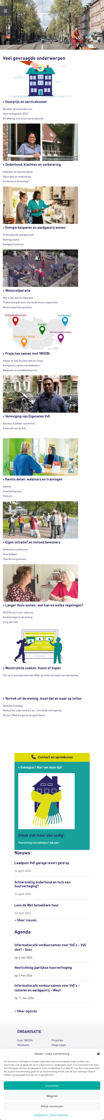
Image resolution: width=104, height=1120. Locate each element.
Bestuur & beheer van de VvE (19, 423)
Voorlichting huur (12, 491)
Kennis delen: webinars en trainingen (33, 479)
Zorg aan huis (10, 621)
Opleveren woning (13, 705)
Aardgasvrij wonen (13, 244)
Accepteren (52, 1085)
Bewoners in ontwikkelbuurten (20, 370)
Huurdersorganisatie (14, 558)
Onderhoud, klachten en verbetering (33, 164)
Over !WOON (25, 1040)
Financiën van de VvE (14, 428)
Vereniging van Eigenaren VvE (27, 416)
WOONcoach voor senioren (18, 612)
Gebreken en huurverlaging (18, 171)
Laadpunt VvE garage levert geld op (41, 863)
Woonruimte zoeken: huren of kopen (33, 668)
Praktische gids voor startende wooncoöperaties (30, 302)
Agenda (7, 486)
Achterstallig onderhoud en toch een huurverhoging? (42, 884)
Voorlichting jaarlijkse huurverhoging (43, 967)
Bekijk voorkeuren (52, 1106)
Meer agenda (27, 1011)
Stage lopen (58, 1045)
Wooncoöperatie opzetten (17, 307)
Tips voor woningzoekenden (18, 675)
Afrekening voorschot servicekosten (23, 118)
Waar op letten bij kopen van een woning (56, 675)
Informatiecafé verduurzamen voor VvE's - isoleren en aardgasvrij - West (47, 987)
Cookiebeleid (41, 1114)
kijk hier (54, 842)
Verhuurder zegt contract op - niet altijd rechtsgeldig (32, 710)
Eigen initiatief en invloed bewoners (32, 542)
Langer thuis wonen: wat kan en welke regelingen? (44, 605)
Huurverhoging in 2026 (15, 113)
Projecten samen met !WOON (27, 353)
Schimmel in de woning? (16, 181)
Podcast (7, 495)
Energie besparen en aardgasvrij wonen (35, 227)
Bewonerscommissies (15, 549)
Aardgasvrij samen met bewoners (21, 365)
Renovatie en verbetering (17, 176)
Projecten (57, 1040)
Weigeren (52, 1096)
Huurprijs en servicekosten (26, 101)
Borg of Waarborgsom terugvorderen (24, 715)
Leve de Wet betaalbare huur (36, 905)
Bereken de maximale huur (18, 108)
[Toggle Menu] (5, 11)
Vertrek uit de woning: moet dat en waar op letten (43, 698)
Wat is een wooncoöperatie (18, 297)
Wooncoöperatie (17, 290)
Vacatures (23, 1045)
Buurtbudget (10, 554)
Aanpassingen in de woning (17, 617)
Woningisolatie (11, 239)
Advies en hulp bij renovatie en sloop (23, 360)
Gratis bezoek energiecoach (18, 234)
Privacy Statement (58, 1114)
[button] (98, 1054)
